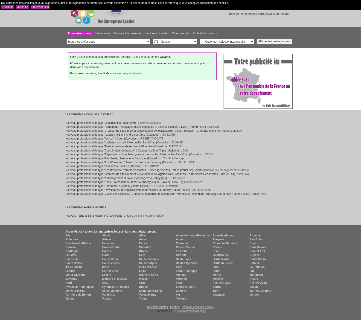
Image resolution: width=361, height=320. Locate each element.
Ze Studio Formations (165, 186)
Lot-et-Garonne (75, 274)
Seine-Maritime (112, 290)
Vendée (254, 294)
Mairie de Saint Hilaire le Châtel (144, 215)
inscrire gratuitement (129, 73)
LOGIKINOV (151, 166)
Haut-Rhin (72, 259)
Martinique (257, 274)
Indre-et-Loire (148, 267)
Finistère (71, 255)
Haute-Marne (221, 259)
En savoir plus (40, 7)
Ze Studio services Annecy (189, 311)
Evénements (102, 33)
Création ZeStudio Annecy (198, 307)
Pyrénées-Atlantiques (79, 286)
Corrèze (70, 247)
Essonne (181, 251)
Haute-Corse (110, 259)
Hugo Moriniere (232, 130)
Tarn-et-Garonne (260, 290)
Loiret (216, 271)
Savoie (254, 286)
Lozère (106, 274)
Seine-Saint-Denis (151, 290)
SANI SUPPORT (210, 126)
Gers (142, 255)
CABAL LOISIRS (188, 162)
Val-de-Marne (147, 294)
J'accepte (7, 7)
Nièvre (254, 278)
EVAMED (177, 142)
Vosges (107, 298)
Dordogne (72, 251)
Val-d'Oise (109, 294)
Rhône (143, 286)
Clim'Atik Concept (173, 158)
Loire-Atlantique (186, 271)
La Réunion (257, 267)
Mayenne (71, 278)
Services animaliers (157, 33)
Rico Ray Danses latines (187, 182)
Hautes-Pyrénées (187, 263)
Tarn (215, 290)
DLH (185, 150)
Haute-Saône (258, 259)
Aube (142, 239)
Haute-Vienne (111, 263)
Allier (142, 235)
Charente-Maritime (225, 243)
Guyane (255, 255)
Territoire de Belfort (78, 294)
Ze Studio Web (201, 190)
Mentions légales (157, 307)
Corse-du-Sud (111, 247)
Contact (175, 307)
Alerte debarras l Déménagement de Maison (222, 170)
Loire (142, 271)
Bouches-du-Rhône (78, 243)
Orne (142, 282)
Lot (252, 271)
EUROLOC (176, 146)
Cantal (143, 243)
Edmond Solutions (149, 123)
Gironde (181, 255)
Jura (215, 267)
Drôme (143, 251)
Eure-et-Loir (257, 251)
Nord (68, 282)
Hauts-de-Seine (223, 263)
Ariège (106, 239)
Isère (179, 267)
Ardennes (71, 239)
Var (178, 294)
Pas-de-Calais (222, 282)
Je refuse (22, 7)
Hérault (254, 263)
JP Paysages (177, 178)
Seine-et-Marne (75, 290)
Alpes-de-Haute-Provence (193, 235)
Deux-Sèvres (258, 247)
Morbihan (182, 278)
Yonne (143, 298)
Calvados (108, 243)
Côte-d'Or (145, 247)
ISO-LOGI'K (168, 134)
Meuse (143, 278)
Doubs (106, 251)
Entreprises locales (79, 33)
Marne (217, 274)
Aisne (106, 235)
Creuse (217, 247)
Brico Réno (259, 193)
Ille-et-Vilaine (73, 267)
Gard (105, 255)
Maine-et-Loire (148, 274)
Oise (105, 282)
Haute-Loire (183, 259)
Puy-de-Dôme (258, 282)
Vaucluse (219, 294)
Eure (216, 251)
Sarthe (217, 286)
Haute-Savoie (74, 263)
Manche (181, 274)
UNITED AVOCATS (151, 138)
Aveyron (218, 239)
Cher (253, 243)
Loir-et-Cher (110, 271)
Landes (70, 271)
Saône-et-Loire (185, 286)
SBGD (209, 154)
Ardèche (255, 235)
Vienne (69, 298)
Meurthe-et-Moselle (114, 278)
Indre (105, 267)
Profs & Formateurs (205, 33)
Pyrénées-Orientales (115, 286)
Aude (179, 239)
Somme (181, 290)
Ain (67, 235)
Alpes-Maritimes (223, 235)
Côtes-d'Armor (185, 247)
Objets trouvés (180, 33)
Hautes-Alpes (148, 263)
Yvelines (181, 298)
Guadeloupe (221, 255)
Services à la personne (127, 33)
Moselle (218, 278)
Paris (179, 282)
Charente (182, 243)
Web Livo (243, 174)
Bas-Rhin (256, 239)
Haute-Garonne (149, 259)
